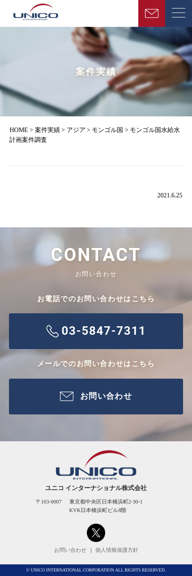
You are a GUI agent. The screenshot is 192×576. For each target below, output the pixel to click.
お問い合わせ (70, 550)
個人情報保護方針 (116, 550)
